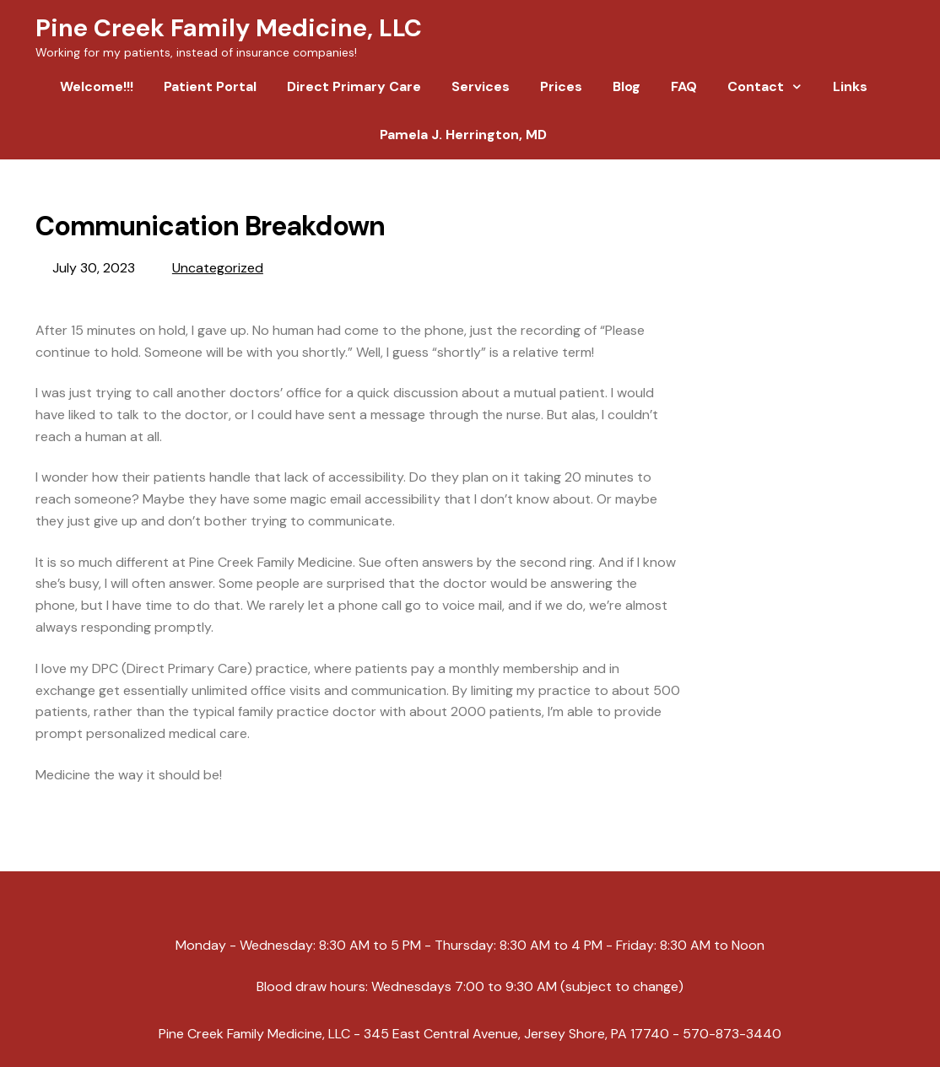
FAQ (684, 86)
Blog (626, 86)
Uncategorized (217, 268)
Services (480, 86)
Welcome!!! (96, 86)
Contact (755, 86)
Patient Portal (210, 86)
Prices (561, 86)
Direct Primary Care (354, 86)
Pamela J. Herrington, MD (463, 134)
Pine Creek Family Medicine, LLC (228, 28)
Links (850, 86)
